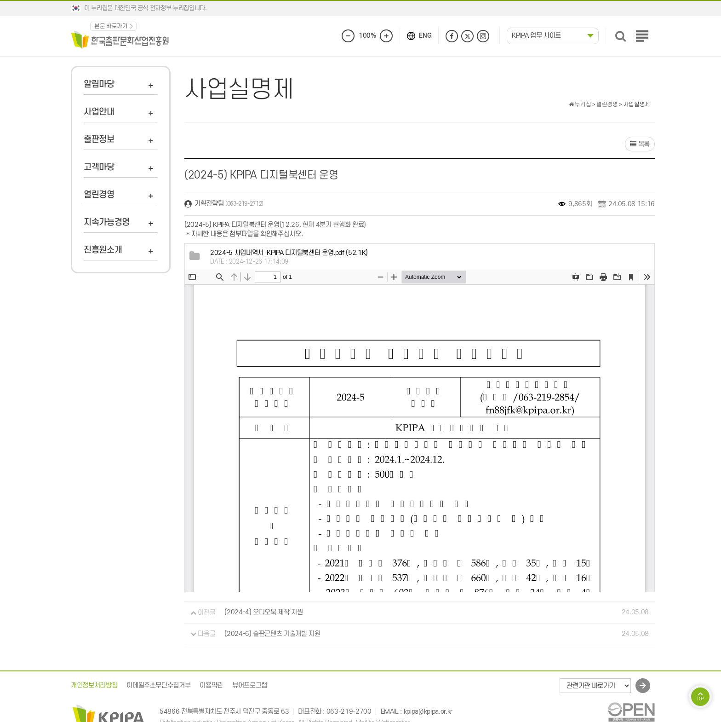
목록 (640, 144)
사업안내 (99, 112)
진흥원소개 (103, 250)
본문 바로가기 (111, 26)
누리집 (580, 104)
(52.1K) (289, 253)
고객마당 (99, 167)
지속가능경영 (107, 222)
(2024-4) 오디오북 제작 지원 (263, 613)
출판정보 (99, 139)
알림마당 (99, 84)
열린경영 (99, 195)
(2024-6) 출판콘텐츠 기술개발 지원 (272, 634)
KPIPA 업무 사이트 (536, 36)
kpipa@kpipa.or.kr (428, 712)
